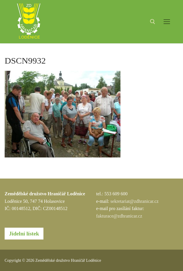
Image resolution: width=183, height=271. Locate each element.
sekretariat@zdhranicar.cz (134, 201)
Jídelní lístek (24, 234)
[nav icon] (167, 22)
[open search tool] (152, 21)
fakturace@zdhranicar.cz (119, 216)
